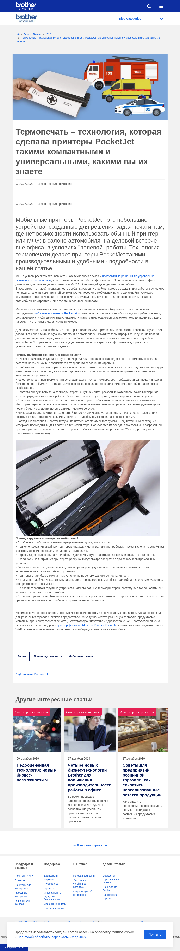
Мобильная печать (81, 656)
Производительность (48, 656)
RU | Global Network (30, 922)
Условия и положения (153, 922)
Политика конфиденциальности (119, 922)
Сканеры (20, 880)
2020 (48, 34)
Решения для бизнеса (22, 902)
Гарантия (49, 888)
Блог (26, 34)
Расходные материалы (21, 894)
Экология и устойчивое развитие (79, 883)
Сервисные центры (55, 904)
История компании (84, 875)
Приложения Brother (110, 889)
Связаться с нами (54, 908)
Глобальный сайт (54, 922)
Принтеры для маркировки (23, 887)
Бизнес (37, 34)
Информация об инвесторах (82, 893)
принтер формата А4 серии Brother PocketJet (87, 625)
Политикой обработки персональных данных (51, 937)
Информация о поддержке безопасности (52, 896)
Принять (154, 934)
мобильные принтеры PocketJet (55, 313)
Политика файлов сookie (82, 922)
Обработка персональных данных (111, 879)
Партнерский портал (110, 896)
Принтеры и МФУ (24, 875)
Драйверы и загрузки (51, 877)
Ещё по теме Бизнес (30, 674)
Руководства (51, 883)
